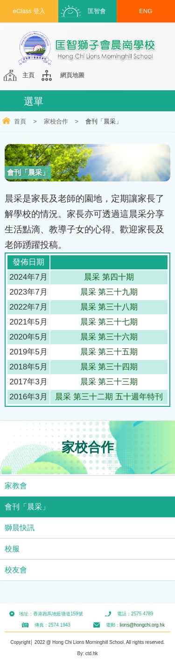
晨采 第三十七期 (109, 322)
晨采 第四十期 (109, 277)
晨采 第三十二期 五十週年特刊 (108, 396)
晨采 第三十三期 (109, 381)
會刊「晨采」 (27, 507)
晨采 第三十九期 (109, 292)
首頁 (20, 121)
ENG (145, 10)
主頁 (28, 75)
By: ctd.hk (87, 653)
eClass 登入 (29, 10)
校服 (12, 549)
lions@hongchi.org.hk (142, 625)
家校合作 (56, 121)
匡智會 (97, 10)
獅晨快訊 (20, 528)
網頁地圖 (72, 75)
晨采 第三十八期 (109, 307)
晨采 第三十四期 (109, 366)
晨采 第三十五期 (109, 351)
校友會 (16, 570)
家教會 (16, 486)
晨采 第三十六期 (109, 336)
